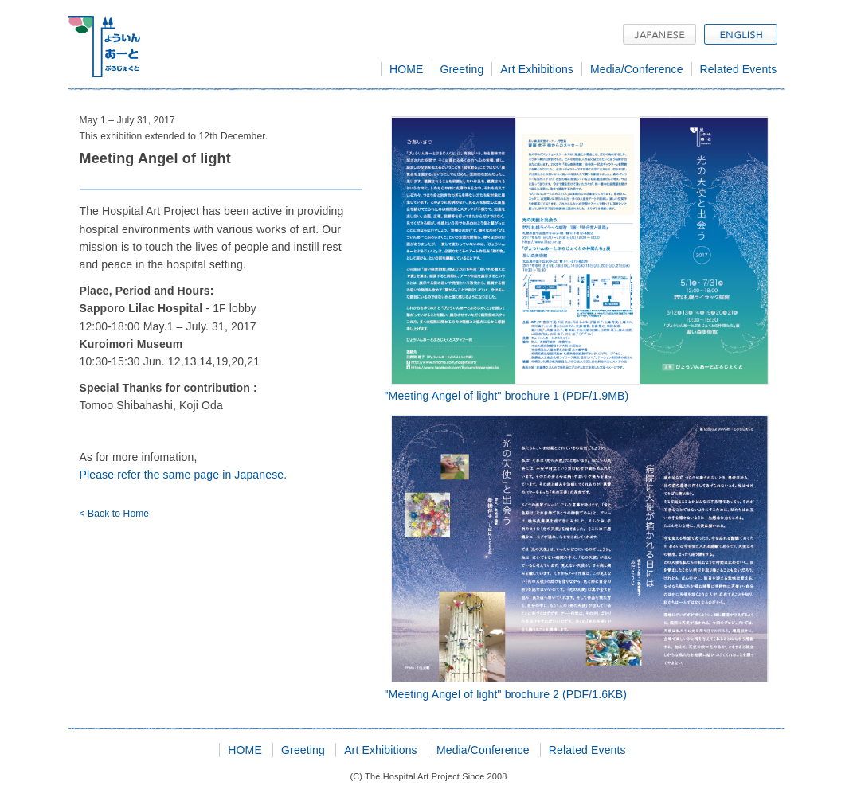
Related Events (738, 69)
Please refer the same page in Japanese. (184, 474)
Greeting (462, 69)
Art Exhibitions (536, 69)
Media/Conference (636, 69)
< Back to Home (115, 513)
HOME (406, 69)
